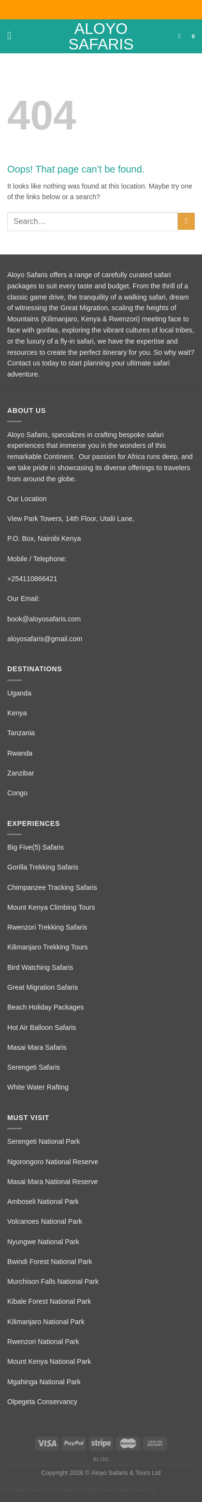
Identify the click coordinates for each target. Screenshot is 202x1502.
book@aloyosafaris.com (44, 619)
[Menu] (12, 36)
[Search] (181, 36)
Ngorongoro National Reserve (52, 1162)
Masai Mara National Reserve (52, 1182)
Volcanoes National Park (44, 1221)
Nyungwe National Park (43, 1242)
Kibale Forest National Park (49, 1301)
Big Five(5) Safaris (35, 847)
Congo (17, 793)
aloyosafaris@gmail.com (44, 639)
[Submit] (186, 221)
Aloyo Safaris (100, 36)
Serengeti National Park (43, 1141)
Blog (101, 1459)
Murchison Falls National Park (53, 1281)
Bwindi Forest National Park (49, 1261)
